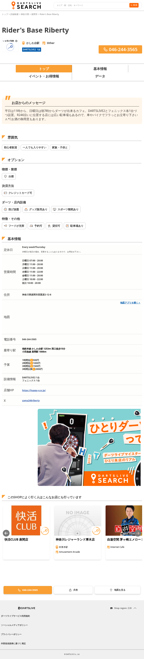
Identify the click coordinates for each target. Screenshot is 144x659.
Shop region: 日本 (123, 608)
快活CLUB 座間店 (16, 539)
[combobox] (91, 5)
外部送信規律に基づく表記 (13, 643)
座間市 (34, 14)
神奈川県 (25, 14)
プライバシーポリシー (11, 634)
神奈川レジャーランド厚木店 (75, 539)
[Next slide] (137, 533)
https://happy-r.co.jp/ (34, 390)
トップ (5, 14)
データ (100, 76)
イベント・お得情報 (44, 76)
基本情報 (100, 68)
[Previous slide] (6, 533)
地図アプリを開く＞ (130, 302)
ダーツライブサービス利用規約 (15, 615)
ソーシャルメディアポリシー (14, 625)
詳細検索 (14, 14)
